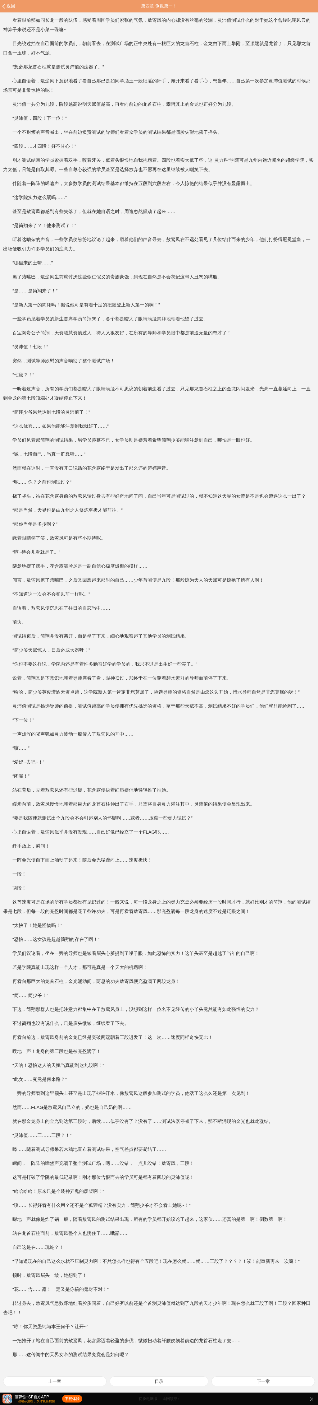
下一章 (263, 1381)
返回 (11, 5)
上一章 (54, 1381)
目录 (159, 1381)
